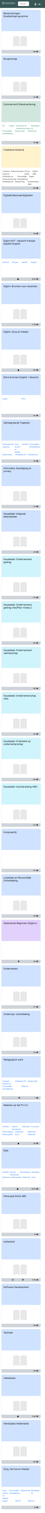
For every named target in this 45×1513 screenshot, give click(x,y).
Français (17, 182)
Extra (18, 753)
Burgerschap (20, 96)
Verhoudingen (12, 751)
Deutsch (11, 182)
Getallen (24, 301)
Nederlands (28, 96)
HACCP (19, 993)
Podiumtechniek (18, 123)
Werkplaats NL (12, 130)
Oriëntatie (24, 748)
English (29, 182)
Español (23, 182)
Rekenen (23, 722)
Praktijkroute (29, 308)
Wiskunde (28, 753)
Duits (22, 272)
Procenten (30, 748)
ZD (9, 93)
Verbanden (20, 751)
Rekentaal (28, 751)
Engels (15, 93)
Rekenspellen (12, 753)
